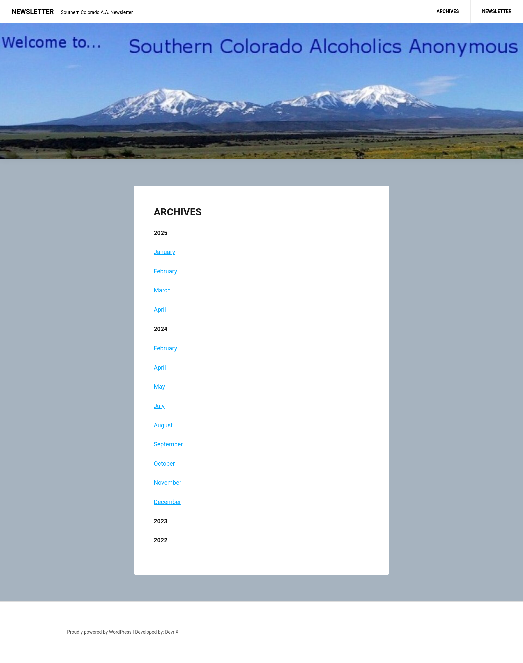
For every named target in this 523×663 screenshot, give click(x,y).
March (162, 290)
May (159, 386)
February (165, 271)
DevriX (171, 632)
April (160, 309)
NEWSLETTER (33, 12)
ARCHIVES (447, 11)
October (164, 463)
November (167, 482)
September (168, 444)
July (159, 405)
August (163, 425)
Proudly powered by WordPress (99, 632)
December (167, 501)
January (164, 251)
